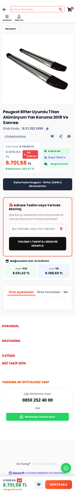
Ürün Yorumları (48, 292)
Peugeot (10, 28)
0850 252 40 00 (37, 400)
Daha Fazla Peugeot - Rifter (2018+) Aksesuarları (38, 184)
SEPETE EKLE (58, 485)
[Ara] (60, 9)
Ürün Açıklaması (21, 292)
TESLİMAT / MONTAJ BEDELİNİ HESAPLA (38, 244)
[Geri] (4, 10)
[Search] (37, 9)
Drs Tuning (24, 464)
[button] (66, 468)
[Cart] (69, 9)
